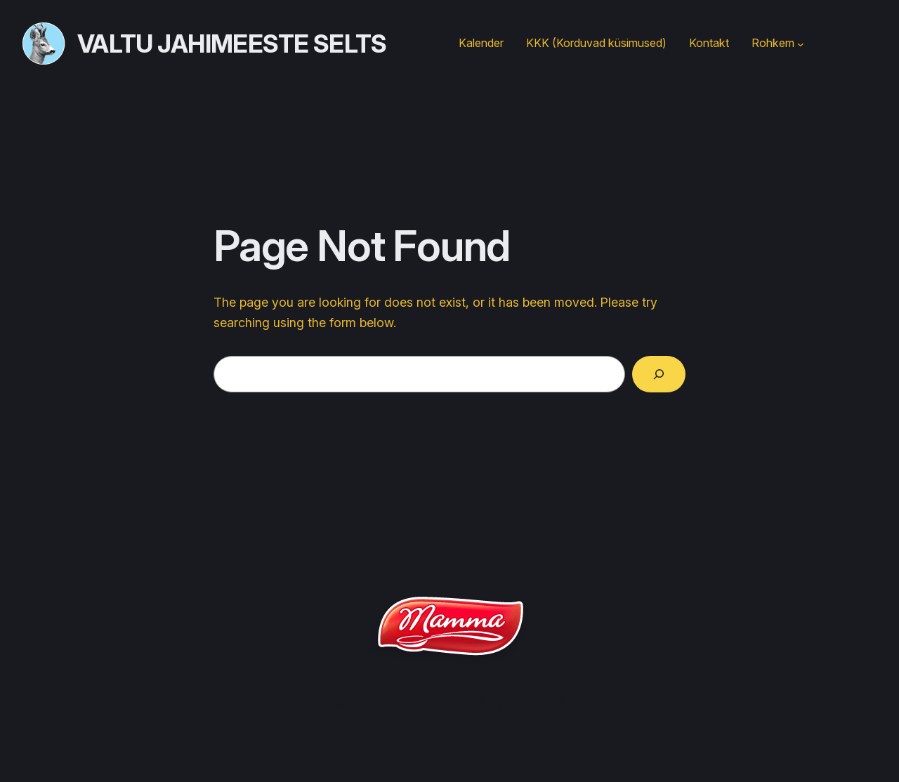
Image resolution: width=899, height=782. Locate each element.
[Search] (658, 374)
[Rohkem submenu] (800, 43)
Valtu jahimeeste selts (232, 43)
